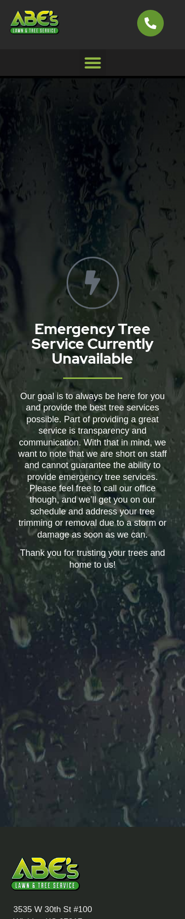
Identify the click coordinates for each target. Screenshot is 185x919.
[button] (92, 62)
